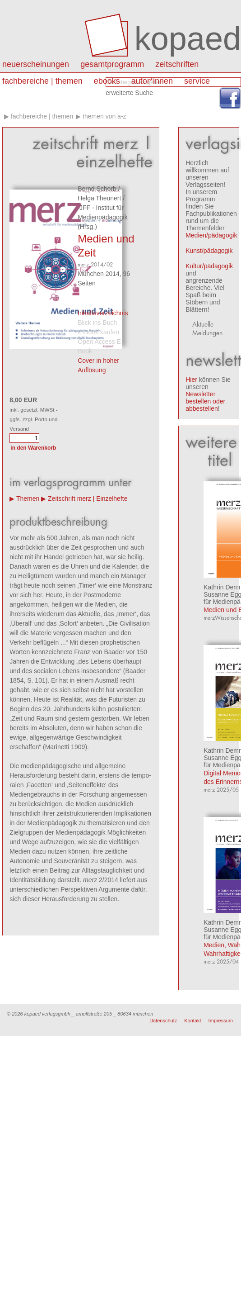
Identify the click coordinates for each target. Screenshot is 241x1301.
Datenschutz (163, 1020)
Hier (191, 379)
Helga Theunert (99, 198)
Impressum (221, 1020)
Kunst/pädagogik (208, 250)
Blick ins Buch (97, 322)
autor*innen (152, 80)
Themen (27, 498)
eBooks (107, 80)
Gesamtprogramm (112, 64)
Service (197, 80)
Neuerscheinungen (35, 64)
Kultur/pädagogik (209, 266)
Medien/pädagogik (211, 235)
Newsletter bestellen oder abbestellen (205, 401)
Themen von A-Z (104, 116)
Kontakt (192, 1020)
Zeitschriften (177, 64)
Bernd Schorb (97, 188)
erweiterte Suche (129, 92)
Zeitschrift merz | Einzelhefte (87, 498)
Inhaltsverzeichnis (103, 313)
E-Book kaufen (98, 332)
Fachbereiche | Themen (42, 80)
